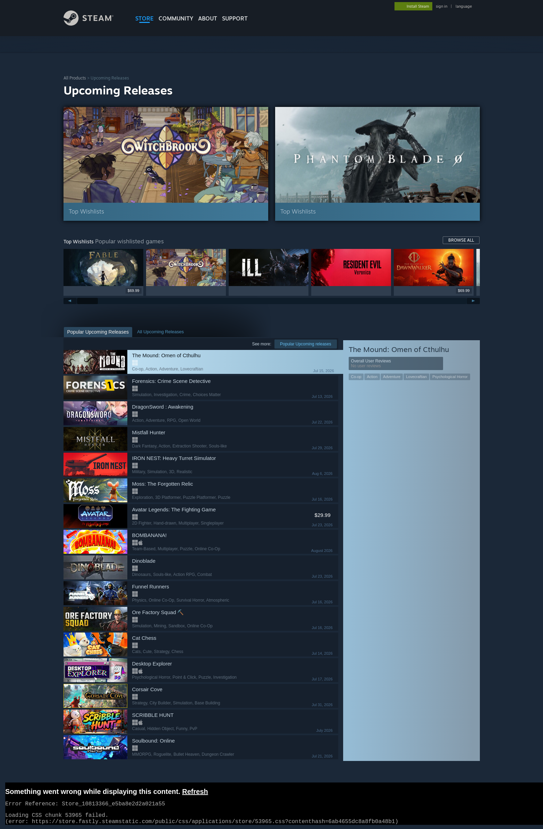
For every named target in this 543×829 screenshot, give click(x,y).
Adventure (391, 377)
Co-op (356, 377)
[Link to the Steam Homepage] (88, 24)
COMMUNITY (176, 18)
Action (372, 377)
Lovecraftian (416, 377)
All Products (74, 78)
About (207, 18)
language (464, 6)
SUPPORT (235, 18)
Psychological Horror (449, 377)
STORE (144, 18)
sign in (441, 6)
